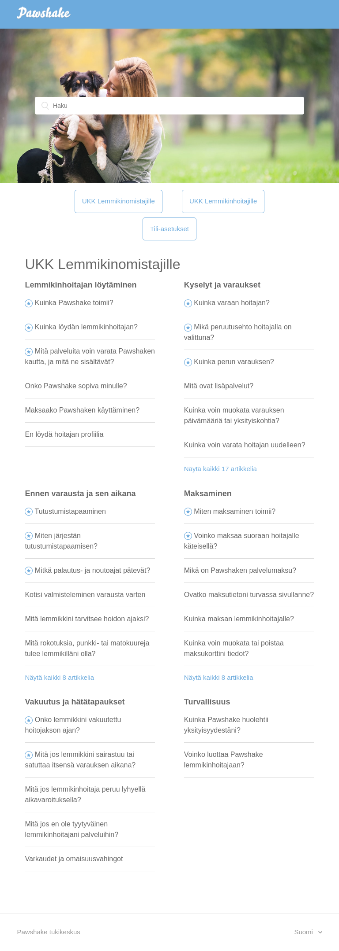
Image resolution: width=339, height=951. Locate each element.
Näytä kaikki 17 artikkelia (220, 468)
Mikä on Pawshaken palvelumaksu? (240, 570)
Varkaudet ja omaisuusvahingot (74, 859)
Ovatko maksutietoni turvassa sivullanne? (249, 594)
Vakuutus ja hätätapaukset (74, 701)
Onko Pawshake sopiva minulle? (76, 386)
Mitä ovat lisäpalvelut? (218, 386)
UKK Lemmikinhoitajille (223, 201)
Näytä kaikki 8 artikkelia (59, 677)
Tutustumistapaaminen (70, 511)
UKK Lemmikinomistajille (118, 201)
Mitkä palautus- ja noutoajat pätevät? (93, 570)
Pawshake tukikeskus (48, 932)
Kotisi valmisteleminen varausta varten (85, 594)
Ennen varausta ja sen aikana (80, 493)
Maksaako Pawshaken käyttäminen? (82, 410)
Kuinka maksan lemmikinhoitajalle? (239, 619)
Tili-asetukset (169, 228)
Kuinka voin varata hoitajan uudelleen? (244, 445)
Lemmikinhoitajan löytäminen (80, 284)
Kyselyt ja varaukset (222, 284)
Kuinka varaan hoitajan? (232, 302)
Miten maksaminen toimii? (234, 511)
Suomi (304, 932)
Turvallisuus (207, 701)
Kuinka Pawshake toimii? (74, 302)
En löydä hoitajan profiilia (64, 434)
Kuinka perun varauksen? (234, 361)
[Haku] (169, 105)
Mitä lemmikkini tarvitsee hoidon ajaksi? (87, 619)
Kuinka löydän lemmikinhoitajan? (86, 327)
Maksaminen (208, 493)
